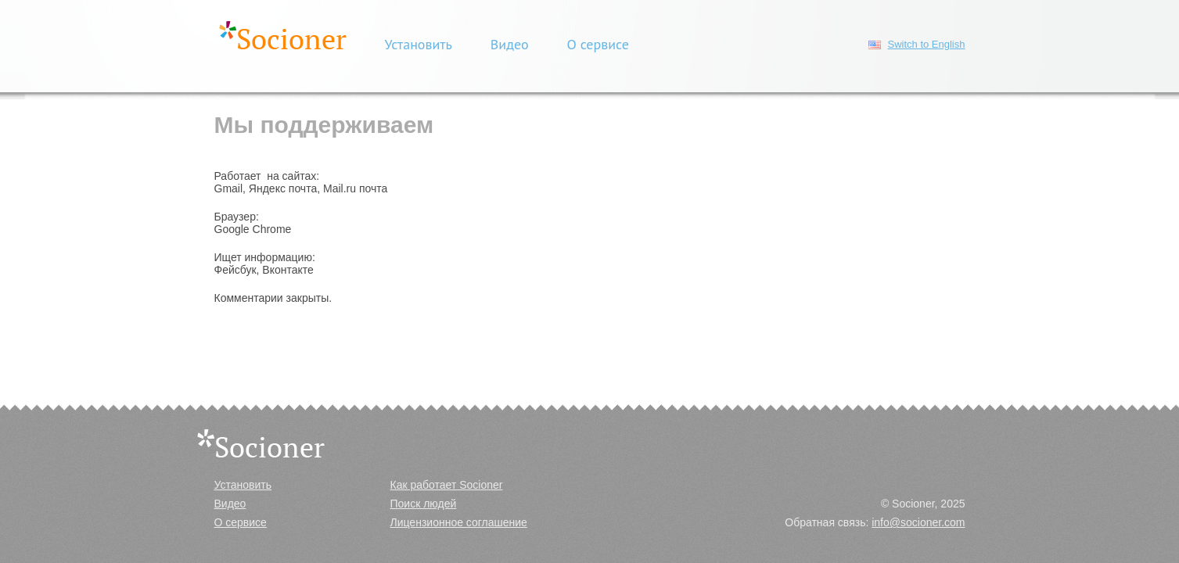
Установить (418, 44)
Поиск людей (423, 503)
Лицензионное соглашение (458, 522)
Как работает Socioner (446, 485)
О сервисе (598, 44)
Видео (510, 44)
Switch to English (926, 44)
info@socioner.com (918, 522)
